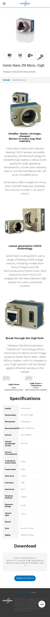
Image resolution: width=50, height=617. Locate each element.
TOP (42, 605)
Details (6, 80)
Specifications (19, 80)
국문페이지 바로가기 (25, 578)
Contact (34, 592)
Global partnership (20, 592)
